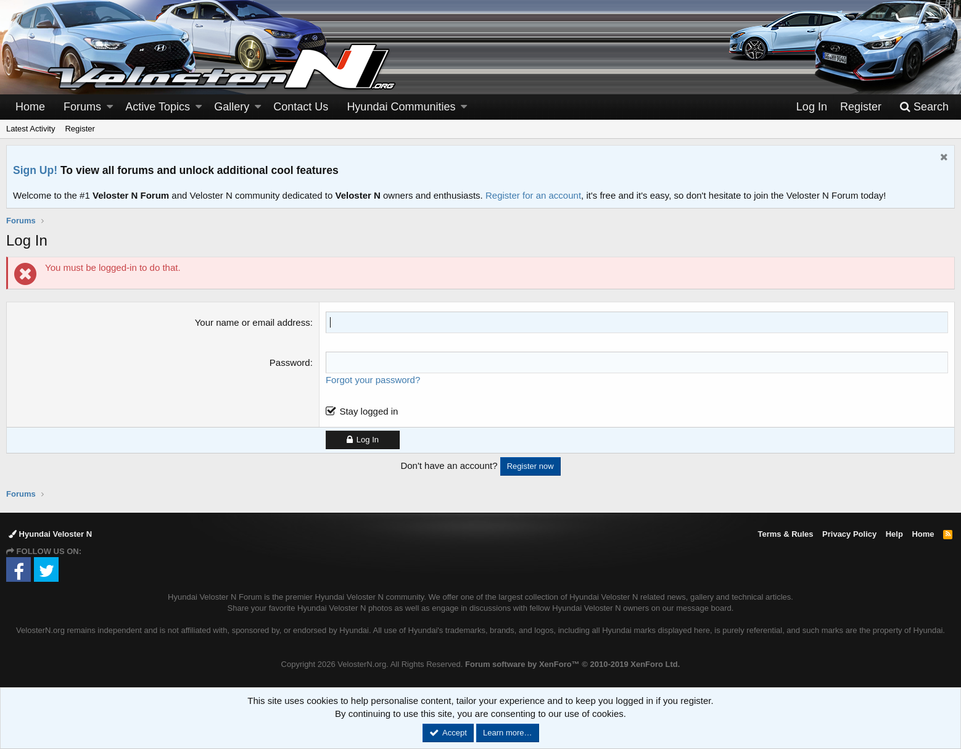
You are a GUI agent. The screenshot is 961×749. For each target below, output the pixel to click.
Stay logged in (368, 411)
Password (290, 362)
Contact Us (300, 107)
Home (30, 107)
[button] (110, 107)
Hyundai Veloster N (50, 534)
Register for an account (533, 195)
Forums (82, 107)
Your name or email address (252, 322)
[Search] (924, 107)
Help (894, 534)
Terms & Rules (785, 534)
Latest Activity (30, 128)
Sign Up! (35, 170)
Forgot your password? (373, 379)
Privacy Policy (849, 534)
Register (79, 128)
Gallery (231, 107)
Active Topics (157, 107)
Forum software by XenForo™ (572, 664)
